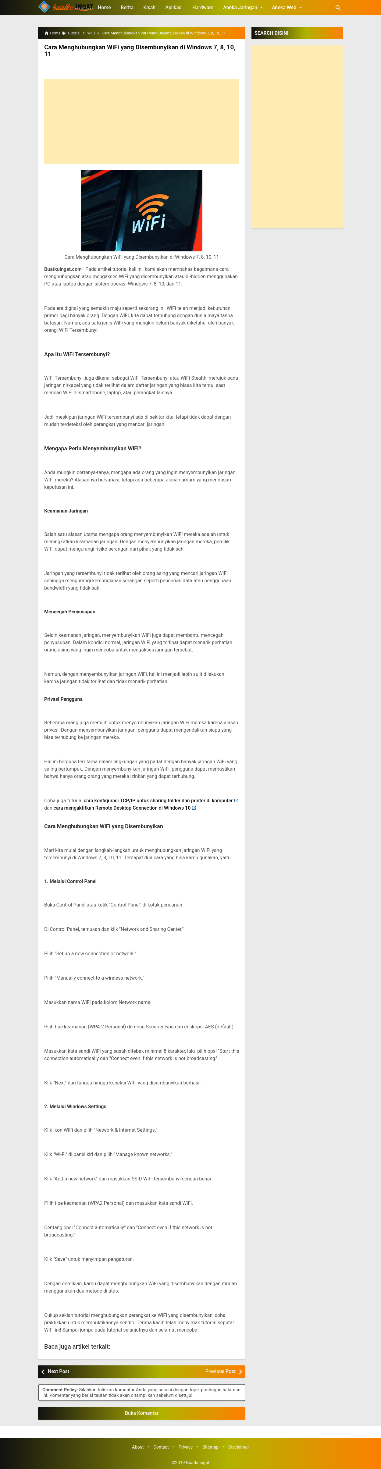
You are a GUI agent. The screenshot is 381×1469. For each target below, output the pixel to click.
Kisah (149, 7)
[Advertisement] (141, 121)
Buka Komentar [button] (141, 1413)
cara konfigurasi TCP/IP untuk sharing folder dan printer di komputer (158, 800)
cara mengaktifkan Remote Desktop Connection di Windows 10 (122, 808)
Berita (127, 7)
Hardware (202, 7)
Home (104, 7)
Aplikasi (174, 7)
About (138, 1446)
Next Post (58, 1371)
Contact (161, 1446)
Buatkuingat (197, 1462)
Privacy (186, 1446)
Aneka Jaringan (244, 7)
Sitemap (210, 1446)
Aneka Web (288, 7)
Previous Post (220, 1371)
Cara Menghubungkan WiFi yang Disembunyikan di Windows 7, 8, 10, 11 (138, 51)
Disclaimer (238, 1446)
